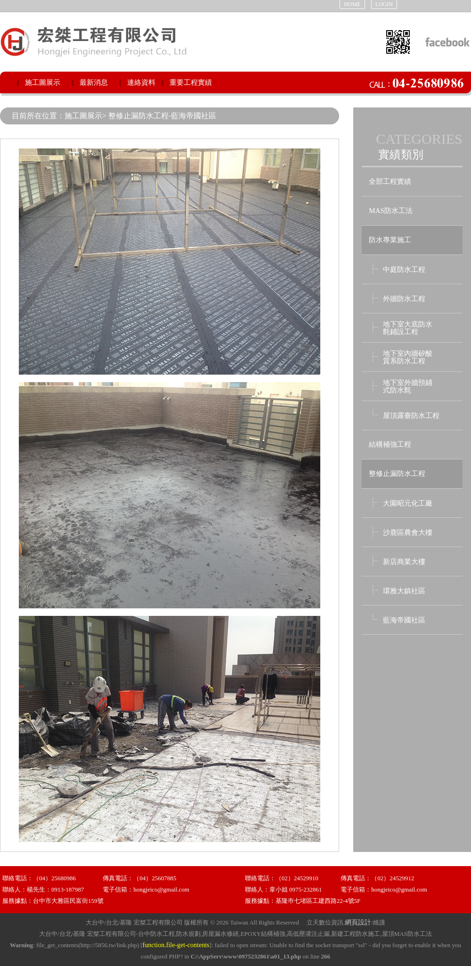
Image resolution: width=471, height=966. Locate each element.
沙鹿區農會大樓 (407, 532)
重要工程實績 (191, 82)
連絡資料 (141, 82)
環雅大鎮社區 (404, 591)
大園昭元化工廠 (407, 503)
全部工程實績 (390, 181)
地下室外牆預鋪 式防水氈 (407, 386)
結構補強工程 (390, 444)
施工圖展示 (42, 82)
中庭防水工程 (404, 269)
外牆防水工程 (404, 299)
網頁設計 (358, 922)
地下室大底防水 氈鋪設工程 (407, 328)
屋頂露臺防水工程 (411, 415)
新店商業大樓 (404, 561)
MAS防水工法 (391, 210)
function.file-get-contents (176, 945)
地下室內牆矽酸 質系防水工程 (407, 357)
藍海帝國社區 (404, 620)
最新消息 (94, 82)
